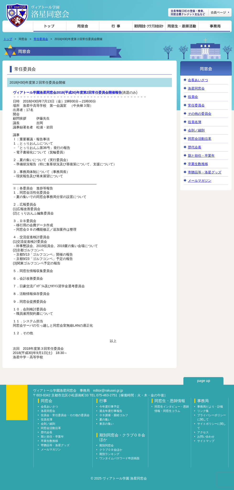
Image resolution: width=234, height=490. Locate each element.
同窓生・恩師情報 (181, 26)
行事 (115, 26)
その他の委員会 (199, 114)
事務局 (214, 26)
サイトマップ (205, 441)
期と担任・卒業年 (201, 155)
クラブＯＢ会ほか (110, 449)
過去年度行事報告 (110, 411)
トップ (49, 26)
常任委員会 (41, 39)
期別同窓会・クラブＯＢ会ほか (148, 26)
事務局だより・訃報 (210, 406)
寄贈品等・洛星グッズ (204, 172)
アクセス (203, 432)
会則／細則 (196, 130)
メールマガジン (199, 180)
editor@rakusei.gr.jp (108, 390)
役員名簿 (194, 122)
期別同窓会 (106, 445)
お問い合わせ (205, 436)
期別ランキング (109, 454)
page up (203, 381)
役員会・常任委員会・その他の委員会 (65, 415)
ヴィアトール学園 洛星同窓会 (50, 11)
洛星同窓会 (196, 88)
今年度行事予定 (109, 406)
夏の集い (105, 419)
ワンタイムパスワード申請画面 (119, 458)
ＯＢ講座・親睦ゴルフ (113, 415)
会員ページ (200, 12)
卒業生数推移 (198, 164)
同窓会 (82, 26)
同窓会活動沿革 (199, 139)
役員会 (193, 97)
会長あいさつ (198, 80)
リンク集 (203, 411)
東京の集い (106, 423)
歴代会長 (194, 147)
